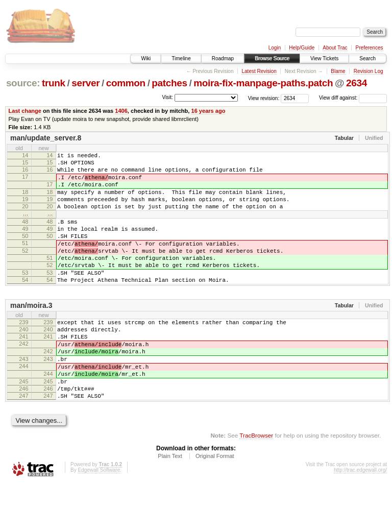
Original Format (214, 503)
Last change (25, 111)
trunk (53, 83)
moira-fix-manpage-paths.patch (263, 83)
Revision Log (368, 71)
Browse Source (272, 58)
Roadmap (223, 58)
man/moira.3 (31, 334)
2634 (356, 83)
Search (367, 58)
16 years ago (208, 111)
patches (169, 83)
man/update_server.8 (45, 138)
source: (23, 83)
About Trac (335, 48)
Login (274, 48)
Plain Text (170, 503)
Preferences (369, 48)
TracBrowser (256, 482)
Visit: (167, 97)
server (85, 83)
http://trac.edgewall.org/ (360, 517)
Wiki (146, 58)
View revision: (264, 98)
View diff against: (353, 98)
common (125, 83)
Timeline (181, 58)
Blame (338, 71)
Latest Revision (258, 71)
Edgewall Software (99, 517)
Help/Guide (301, 48)
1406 (121, 111)
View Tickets (324, 58)
